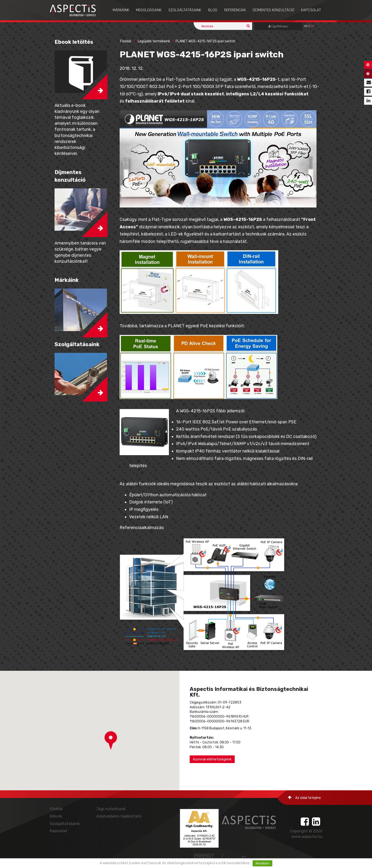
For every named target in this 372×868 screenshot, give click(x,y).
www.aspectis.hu (307, 836)
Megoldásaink (148, 10)
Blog (212, 10)
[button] (111, 740)
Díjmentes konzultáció (273, 10)
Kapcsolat (311, 10)
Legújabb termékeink (154, 41)
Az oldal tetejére (304, 797)
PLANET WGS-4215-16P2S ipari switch (205, 41)
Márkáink (121, 10)
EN (312, 26)
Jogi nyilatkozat (111, 809)
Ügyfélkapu (278, 26)
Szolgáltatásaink (184, 10)
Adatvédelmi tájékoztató (118, 816)
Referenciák (235, 10)
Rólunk (56, 816)
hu (306, 26)
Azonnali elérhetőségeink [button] (212, 759)
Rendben (262, 863)
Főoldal (125, 41)
